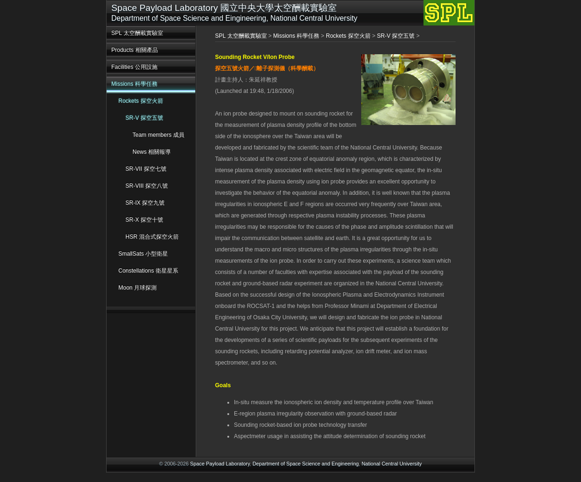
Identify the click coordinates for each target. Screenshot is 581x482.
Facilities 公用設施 (134, 67)
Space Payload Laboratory (219, 463)
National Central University (392, 463)
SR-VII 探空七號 (145, 169)
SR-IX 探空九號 (145, 202)
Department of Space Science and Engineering (306, 463)
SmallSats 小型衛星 (143, 253)
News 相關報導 (152, 152)
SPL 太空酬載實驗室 (137, 33)
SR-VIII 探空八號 (146, 186)
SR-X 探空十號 (144, 219)
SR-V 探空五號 (144, 118)
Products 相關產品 (134, 50)
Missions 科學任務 (134, 84)
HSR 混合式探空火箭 (152, 236)
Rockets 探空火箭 (140, 101)
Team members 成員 (158, 135)
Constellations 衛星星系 (148, 270)
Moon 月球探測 (137, 287)
